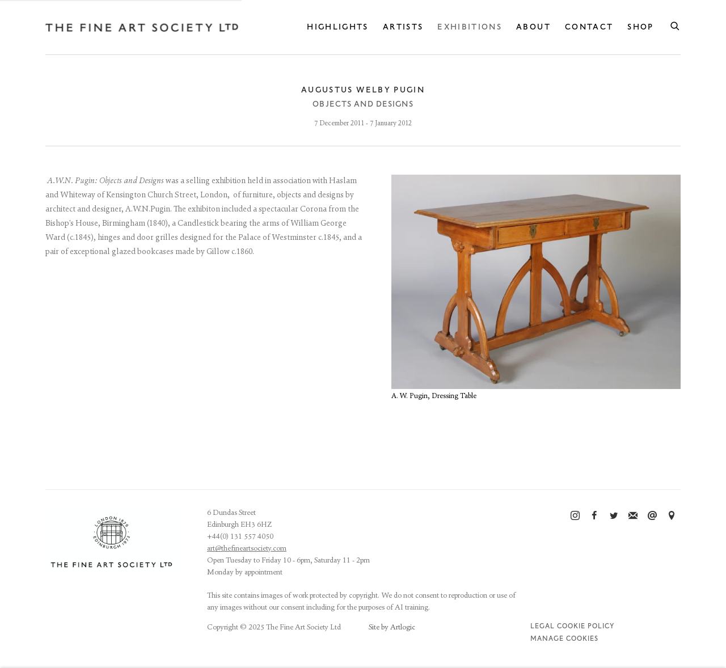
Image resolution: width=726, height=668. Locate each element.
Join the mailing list (633, 516)
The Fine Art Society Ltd (141, 27)
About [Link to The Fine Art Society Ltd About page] (533, 27)
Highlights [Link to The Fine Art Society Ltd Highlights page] (338, 27)
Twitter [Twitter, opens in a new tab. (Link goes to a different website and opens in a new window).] (614, 516)
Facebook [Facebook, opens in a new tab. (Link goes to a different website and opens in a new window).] (594, 516)
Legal (542, 626)
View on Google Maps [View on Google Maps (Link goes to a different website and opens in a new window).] (671, 516)
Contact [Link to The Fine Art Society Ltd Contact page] (589, 27)
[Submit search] (675, 24)
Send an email (652, 516)
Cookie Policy (585, 626)
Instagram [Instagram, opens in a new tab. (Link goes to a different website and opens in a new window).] (575, 516)
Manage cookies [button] (564, 639)
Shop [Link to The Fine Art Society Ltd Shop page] (640, 27)
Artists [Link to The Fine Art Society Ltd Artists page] (403, 27)
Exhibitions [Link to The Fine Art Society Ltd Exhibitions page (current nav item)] (469, 27)
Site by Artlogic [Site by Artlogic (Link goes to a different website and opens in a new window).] (392, 627)
